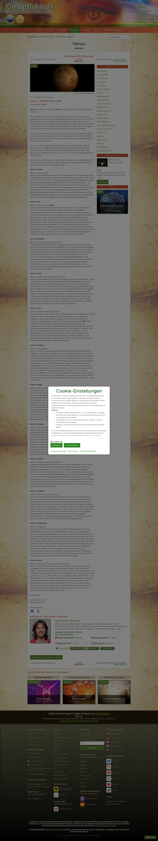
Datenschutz (73, 451)
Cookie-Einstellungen (88, 451)
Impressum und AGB (58, 451)
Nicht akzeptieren (72, 445)
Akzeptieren (56, 445)
